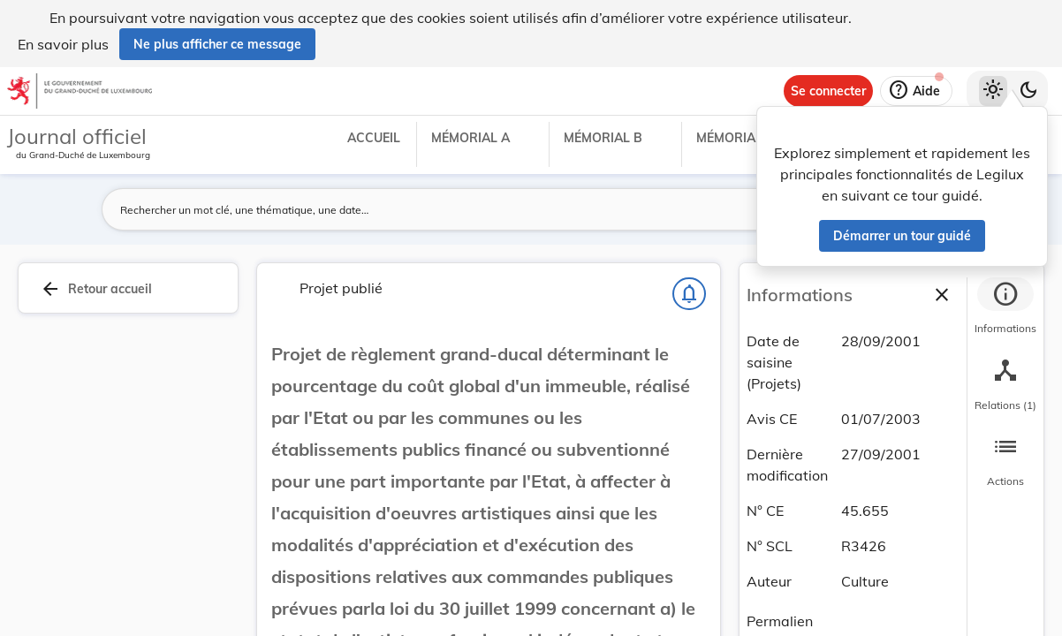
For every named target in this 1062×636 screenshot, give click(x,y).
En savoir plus (63, 44)
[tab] (1005, 308)
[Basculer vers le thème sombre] (1028, 91)
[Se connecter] (828, 91)
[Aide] (916, 91)
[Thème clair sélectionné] (993, 91)
